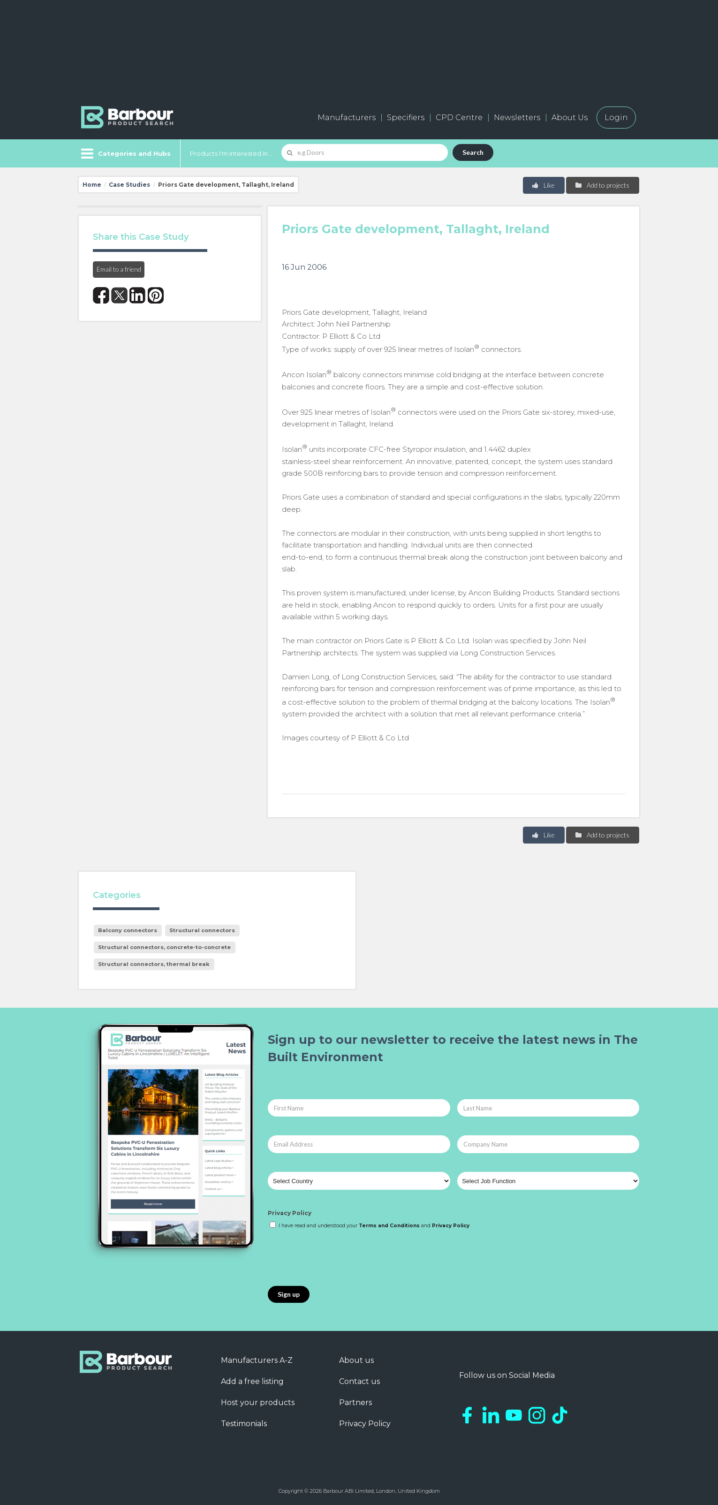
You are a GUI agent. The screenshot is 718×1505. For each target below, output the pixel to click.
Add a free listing (252, 1381)
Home (92, 184)
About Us (570, 117)
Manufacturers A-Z (257, 1360)
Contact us (359, 1381)
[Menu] (125, 153)
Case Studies (129, 184)
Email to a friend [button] (119, 269)
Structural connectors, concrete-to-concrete (164, 947)
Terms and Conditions (389, 1226)
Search (473, 152)
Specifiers (405, 117)
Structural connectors (202, 930)
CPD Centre (459, 117)
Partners (355, 1402)
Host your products (258, 1402)
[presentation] (339, 1258)
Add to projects (601, 185)
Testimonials (244, 1423)
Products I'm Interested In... (231, 153)
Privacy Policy (289, 1212)
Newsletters (517, 117)
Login (616, 117)
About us (356, 1360)
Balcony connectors (127, 930)
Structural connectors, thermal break (154, 964)
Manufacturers (346, 117)
